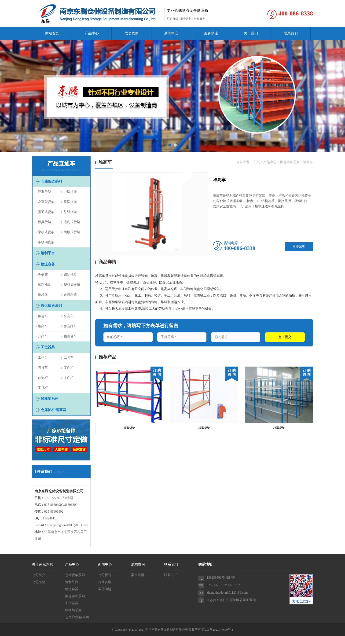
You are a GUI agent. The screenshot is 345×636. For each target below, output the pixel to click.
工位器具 (48, 347)
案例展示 (137, 575)
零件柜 (68, 367)
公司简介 (38, 575)
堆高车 (43, 326)
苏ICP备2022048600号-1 (217, 629)
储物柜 (43, 377)
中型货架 (70, 192)
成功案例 (132, 33)
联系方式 (170, 575)
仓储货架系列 (51, 181)
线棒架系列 (49, 399)
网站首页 (52, 33)
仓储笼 (43, 274)
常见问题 (104, 589)
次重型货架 (46, 202)
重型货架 (70, 202)
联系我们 (291, 33)
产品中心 (92, 33)
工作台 (43, 357)
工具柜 (43, 388)
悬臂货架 (70, 212)
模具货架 (44, 222)
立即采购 (298, 246)
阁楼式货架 (72, 232)
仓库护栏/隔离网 (53, 410)
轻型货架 (44, 192)
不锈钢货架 (46, 242)
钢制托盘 (70, 274)
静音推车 (70, 326)
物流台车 (70, 336)
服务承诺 (211, 33)
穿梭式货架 (46, 232)
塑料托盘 (44, 285)
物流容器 (48, 264)
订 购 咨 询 (157, 372)
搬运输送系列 (51, 306)
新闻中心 (171, 33)
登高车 (68, 316)
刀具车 (43, 367)
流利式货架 (72, 222)
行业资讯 (104, 582)
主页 (256, 162)
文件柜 (68, 377)
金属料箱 (70, 295)
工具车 (68, 357)
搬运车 (43, 316)
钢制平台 (48, 253)
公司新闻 (104, 575)
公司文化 (38, 582)
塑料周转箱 (72, 285)
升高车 (43, 336)
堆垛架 (43, 295)
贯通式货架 (46, 212)
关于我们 (251, 33)
